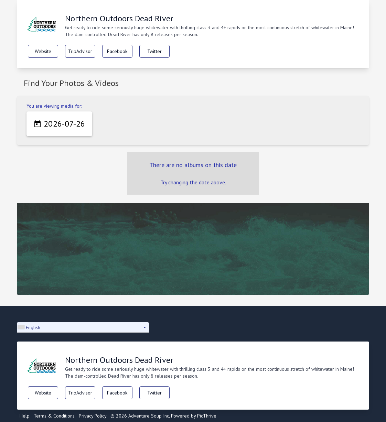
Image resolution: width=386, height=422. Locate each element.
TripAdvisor (80, 51)
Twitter (154, 51)
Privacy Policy (92, 416)
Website (43, 51)
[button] (83, 327)
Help (25, 416)
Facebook (117, 51)
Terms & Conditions (54, 416)
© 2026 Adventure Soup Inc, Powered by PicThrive (163, 416)
